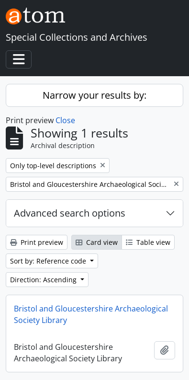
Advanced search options (69, 213)
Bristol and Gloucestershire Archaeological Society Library (91, 314)
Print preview (36, 242)
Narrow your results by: (94, 95)
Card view (97, 242)
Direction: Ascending (44, 279)
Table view (148, 242)
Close (65, 120)
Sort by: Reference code (49, 260)
